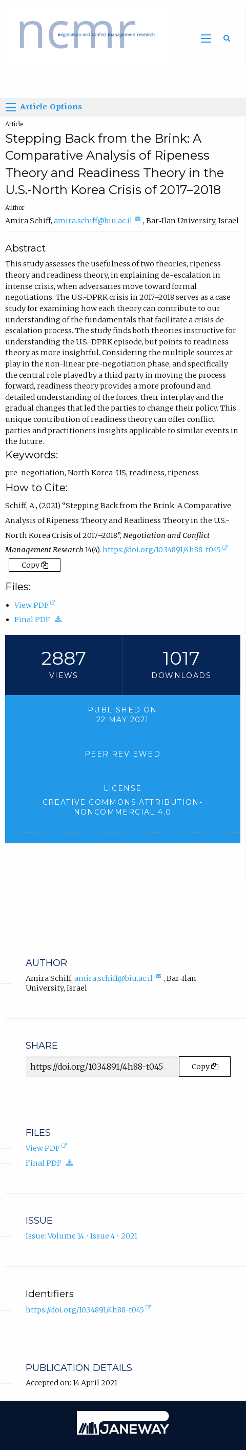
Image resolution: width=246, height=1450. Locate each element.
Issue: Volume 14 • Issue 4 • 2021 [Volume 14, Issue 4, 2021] (81, 1236)
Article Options (44, 107)
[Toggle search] (226, 38)
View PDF (35, 605)
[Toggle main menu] (206, 38)
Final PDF (40, 619)
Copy (35, 565)
